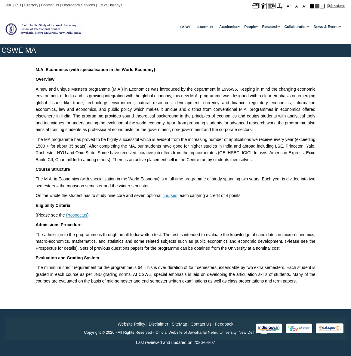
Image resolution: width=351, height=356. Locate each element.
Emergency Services (78, 5)
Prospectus (76, 215)
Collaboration (296, 27)
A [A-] (304, 5)
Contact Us (50, 5)
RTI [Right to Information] (18, 5)
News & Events (327, 27)
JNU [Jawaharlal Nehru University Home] (8, 5)
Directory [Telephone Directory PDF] (31, 5)
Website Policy (131, 324)
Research (270, 27)
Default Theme (322, 6)
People (250, 27)
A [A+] (289, 5)
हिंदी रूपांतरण (336, 6)
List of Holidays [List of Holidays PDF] (110, 5)
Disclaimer (158, 324)
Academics (228, 27)
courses (169, 195)
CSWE (185, 27)
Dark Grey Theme (317, 6)
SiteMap (179, 324)
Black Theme (312, 6)
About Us (205, 27)
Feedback (224, 324)
